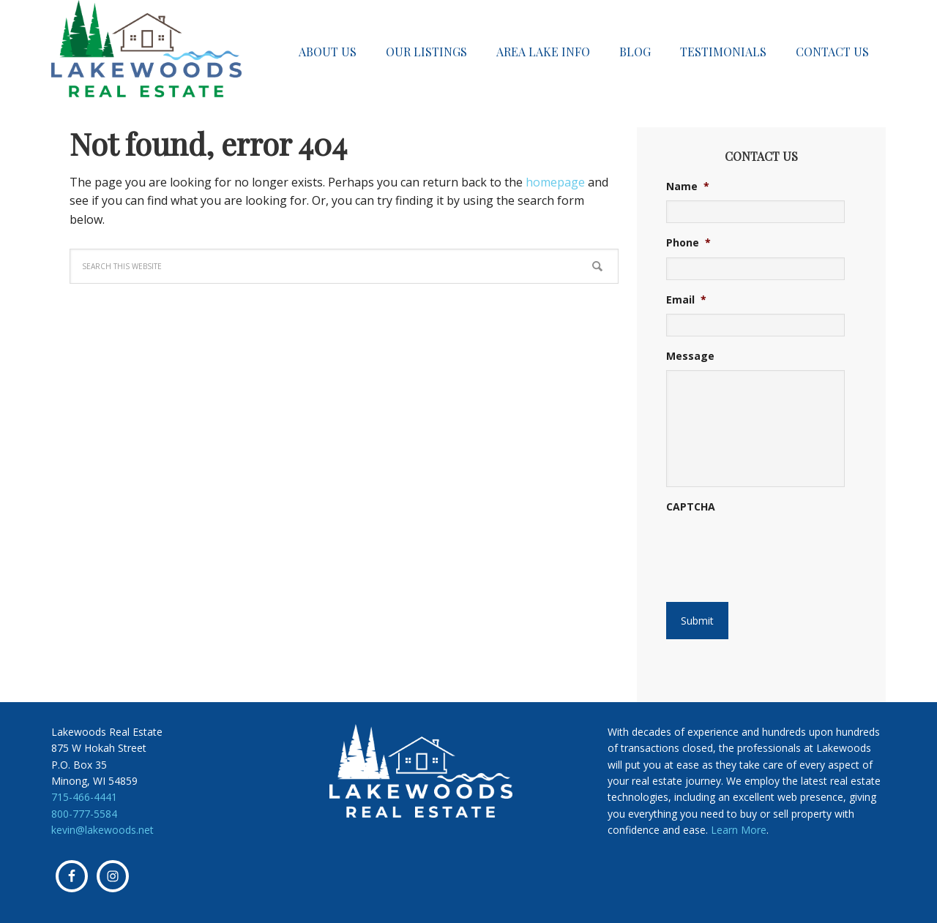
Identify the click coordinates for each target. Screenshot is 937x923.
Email (686, 299)
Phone (688, 242)
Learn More (738, 830)
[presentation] (755, 544)
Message (690, 356)
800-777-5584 (84, 814)
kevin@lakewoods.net (102, 830)
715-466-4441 (84, 797)
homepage (555, 182)
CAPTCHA (690, 506)
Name (687, 186)
